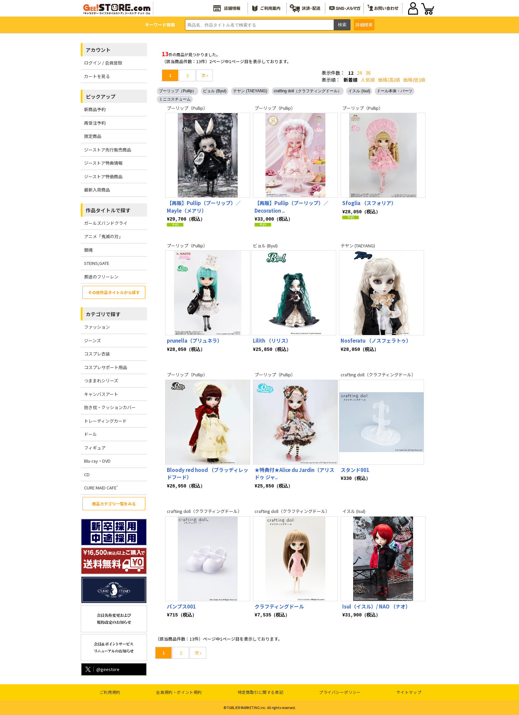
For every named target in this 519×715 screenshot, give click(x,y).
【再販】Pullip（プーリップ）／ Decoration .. (291, 206)
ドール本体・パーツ (394, 91)
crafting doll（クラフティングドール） (308, 91)
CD (87, 474)
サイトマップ (409, 692)
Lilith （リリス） (272, 340)
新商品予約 (95, 109)
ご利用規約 (110, 692)
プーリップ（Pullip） (177, 91)
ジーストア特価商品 (103, 176)
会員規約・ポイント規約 (179, 692)
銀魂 (88, 250)
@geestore (101, 669)
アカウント (98, 49)
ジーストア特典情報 (103, 163)
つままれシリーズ (101, 380)
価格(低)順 (414, 79)
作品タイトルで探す (108, 210)
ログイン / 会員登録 (103, 63)
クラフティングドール (279, 606)
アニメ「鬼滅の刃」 (103, 236)
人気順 (368, 79)
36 (368, 72)
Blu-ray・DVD (97, 461)
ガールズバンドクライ (105, 223)
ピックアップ (101, 96)
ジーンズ (92, 340)
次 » (204, 75)
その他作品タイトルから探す (114, 292)
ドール (90, 434)
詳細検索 (364, 24)
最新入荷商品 (97, 190)
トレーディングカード (105, 421)
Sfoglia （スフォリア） (369, 202)
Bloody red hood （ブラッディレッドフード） (207, 473)
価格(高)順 (389, 79)
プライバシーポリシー (340, 692)
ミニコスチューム (175, 99)
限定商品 (92, 136)
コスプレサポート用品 (105, 367)
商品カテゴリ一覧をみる (114, 503)
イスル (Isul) (359, 91)
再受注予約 (95, 123)
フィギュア (95, 447)
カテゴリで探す (103, 314)
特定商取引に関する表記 (261, 692)
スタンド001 (355, 469)
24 (359, 72)
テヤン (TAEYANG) (250, 91)
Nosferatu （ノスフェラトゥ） (376, 340)
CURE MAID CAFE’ (101, 487)
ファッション (97, 327)
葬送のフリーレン (101, 276)
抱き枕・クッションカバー (110, 407)
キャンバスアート (101, 394)
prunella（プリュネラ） (194, 340)
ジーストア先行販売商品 (107, 150)
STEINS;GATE (96, 263)
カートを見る (97, 76)
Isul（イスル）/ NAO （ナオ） (376, 606)
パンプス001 (181, 606)
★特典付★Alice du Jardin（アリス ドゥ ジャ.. (294, 473)
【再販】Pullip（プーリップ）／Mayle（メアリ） (204, 206)
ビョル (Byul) (214, 91)
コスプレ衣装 (97, 354)
